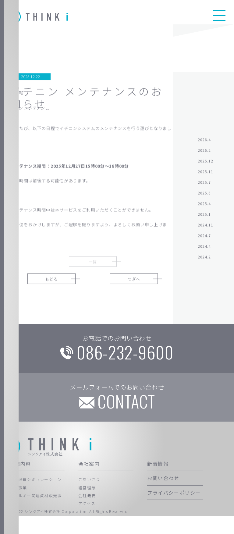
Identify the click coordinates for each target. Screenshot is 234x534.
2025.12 (205, 164)
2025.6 (204, 196)
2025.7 (204, 185)
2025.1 (204, 217)
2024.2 (204, 260)
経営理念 (87, 506)
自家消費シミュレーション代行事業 (35, 502)
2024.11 (205, 228)
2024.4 (204, 249)
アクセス (86, 522)
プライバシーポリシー (174, 511)
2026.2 (204, 153)
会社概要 (87, 514)
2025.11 (205, 175)
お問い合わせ (163, 496)
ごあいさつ (89, 498)
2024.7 (204, 239)
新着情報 (157, 482)
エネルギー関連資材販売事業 (35, 518)
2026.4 (204, 143)
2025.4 (204, 207)
